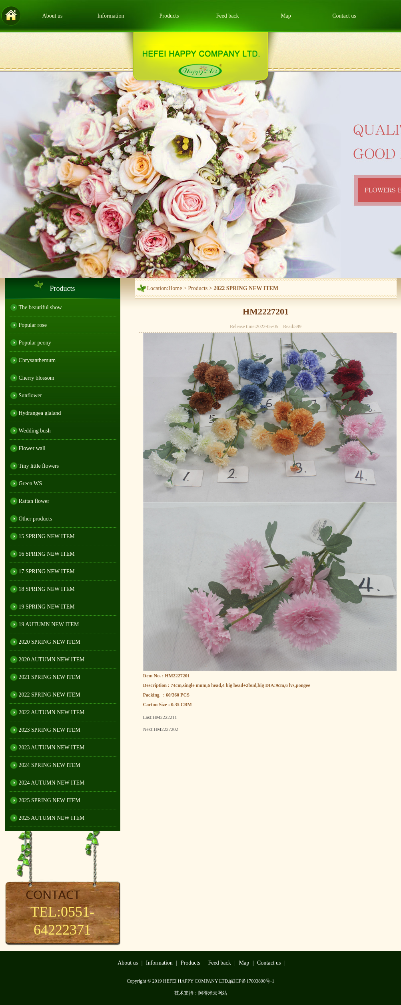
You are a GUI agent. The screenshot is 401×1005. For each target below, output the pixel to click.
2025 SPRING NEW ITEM (49, 800)
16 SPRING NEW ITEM (47, 554)
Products (169, 16)
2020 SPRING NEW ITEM (49, 642)
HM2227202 (166, 729)
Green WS (30, 483)
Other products (35, 519)
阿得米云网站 (212, 993)
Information (111, 16)
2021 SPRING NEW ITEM (49, 677)
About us (52, 16)
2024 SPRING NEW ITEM (49, 765)
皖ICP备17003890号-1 (251, 981)
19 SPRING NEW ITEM (47, 607)
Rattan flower (34, 501)
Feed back (227, 16)
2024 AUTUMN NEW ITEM (52, 783)
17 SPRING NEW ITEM (47, 572)
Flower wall (32, 448)
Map (286, 16)
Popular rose (33, 325)
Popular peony (35, 343)
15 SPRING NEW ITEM (47, 536)
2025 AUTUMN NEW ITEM (52, 818)
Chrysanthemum (37, 360)
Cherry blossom (36, 378)
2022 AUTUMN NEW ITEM (52, 712)
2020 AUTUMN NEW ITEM (52, 660)
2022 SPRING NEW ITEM (49, 695)
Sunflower (30, 395)
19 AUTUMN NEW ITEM (49, 624)
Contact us (344, 16)
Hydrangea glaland (40, 413)
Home (175, 288)
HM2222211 (165, 717)
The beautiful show (40, 307)
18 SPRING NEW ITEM (47, 589)
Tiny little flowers (39, 466)
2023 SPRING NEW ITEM (49, 730)
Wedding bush (35, 431)
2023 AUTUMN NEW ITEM (52, 748)
